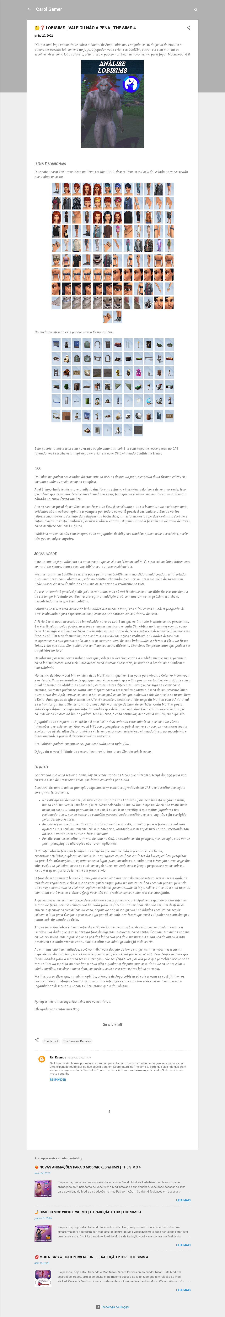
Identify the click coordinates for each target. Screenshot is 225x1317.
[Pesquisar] (196, 10)
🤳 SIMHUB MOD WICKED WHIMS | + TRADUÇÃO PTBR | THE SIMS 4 (88, 1212)
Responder (58, 1079)
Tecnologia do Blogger (112, 1307)
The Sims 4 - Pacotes (77, 1041)
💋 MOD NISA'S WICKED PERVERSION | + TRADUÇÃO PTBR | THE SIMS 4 (91, 1257)
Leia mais (183, 1200)
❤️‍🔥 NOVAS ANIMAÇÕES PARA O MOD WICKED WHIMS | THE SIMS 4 (88, 1167)
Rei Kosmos (58, 1057)
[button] (188, 28)
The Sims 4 (51, 1041)
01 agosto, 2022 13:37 (79, 1057)
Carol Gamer (49, 9)
